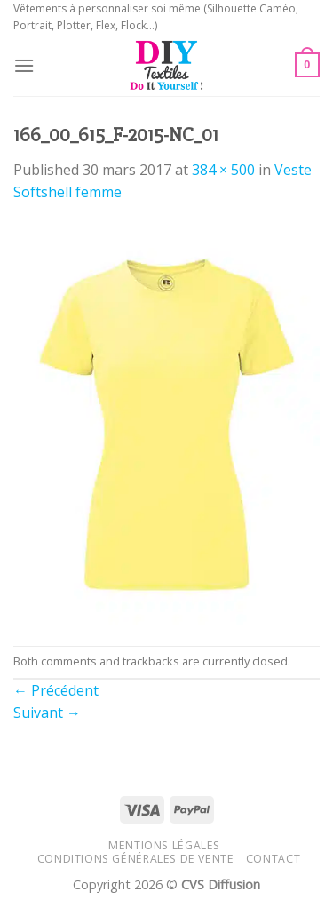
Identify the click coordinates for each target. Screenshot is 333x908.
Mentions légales (164, 845)
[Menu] (24, 65)
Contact (273, 858)
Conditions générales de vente (135, 858)
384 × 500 (223, 169)
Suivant (47, 712)
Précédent (56, 690)
